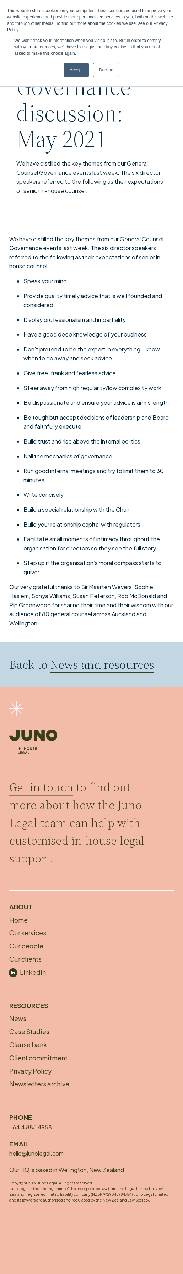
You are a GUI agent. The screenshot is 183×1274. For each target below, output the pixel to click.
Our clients (25, 959)
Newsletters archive (39, 1084)
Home (18, 920)
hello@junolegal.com (36, 1153)
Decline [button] (106, 70)
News (17, 1018)
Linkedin (33, 972)
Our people (26, 946)
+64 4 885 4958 (30, 1127)
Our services (27, 933)
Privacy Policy (30, 1071)
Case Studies (29, 1031)
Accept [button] (76, 70)
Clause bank (28, 1045)
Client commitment (38, 1058)
